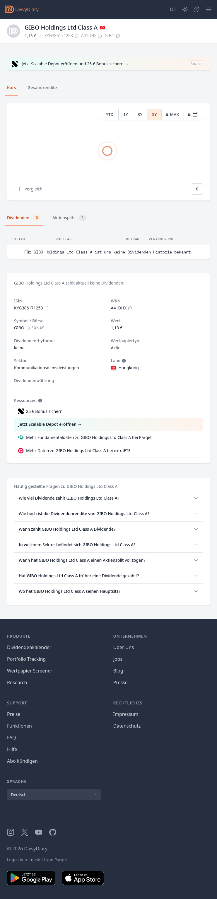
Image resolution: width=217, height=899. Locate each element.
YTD (110, 114)
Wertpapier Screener (29, 671)
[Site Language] (173, 9)
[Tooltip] (123, 360)
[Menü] (209, 9)
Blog (118, 671)
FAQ (11, 737)
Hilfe (12, 749)
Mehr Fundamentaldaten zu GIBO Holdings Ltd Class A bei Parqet (89, 437)
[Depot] (196, 9)
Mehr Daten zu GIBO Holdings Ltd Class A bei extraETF (78, 450)
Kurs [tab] (11, 87)
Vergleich (29, 189)
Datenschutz (127, 726)
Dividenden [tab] (24, 218)
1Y (125, 114)
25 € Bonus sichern (44, 411)
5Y (154, 114)
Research (17, 682)
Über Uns (123, 647)
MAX (172, 114)
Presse (120, 682)
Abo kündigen (22, 761)
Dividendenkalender (29, 647)
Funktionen (19, 726)
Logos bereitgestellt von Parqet (37, 859)
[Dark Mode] (185, 9)
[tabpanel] (108, 152)
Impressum (126, 714)
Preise (13, 714)
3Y (140, 114)
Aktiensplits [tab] (69, 218)
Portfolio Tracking (26, 659)
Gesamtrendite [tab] (42, 87)
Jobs (118, 659)
